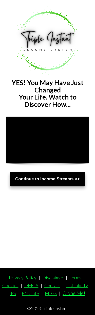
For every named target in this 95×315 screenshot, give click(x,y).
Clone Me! (74, 293)
